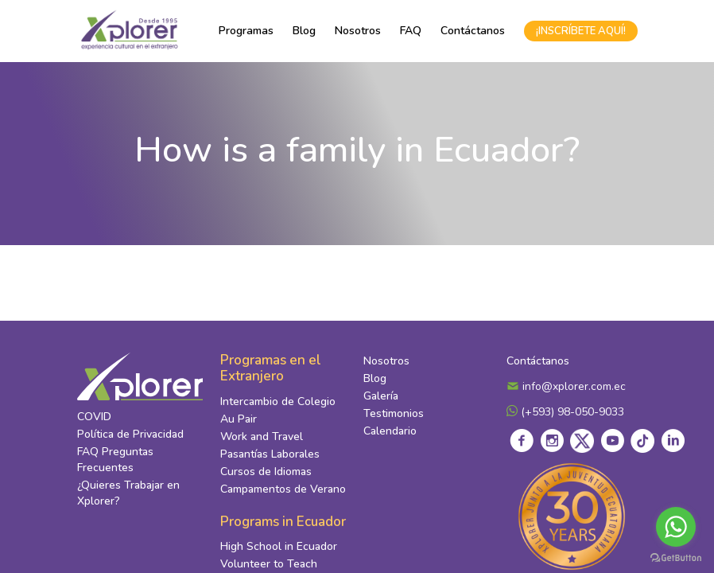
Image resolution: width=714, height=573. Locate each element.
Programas (246, 30)
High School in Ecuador (278, 546)
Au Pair (238, 419)
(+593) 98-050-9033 (565, 411)
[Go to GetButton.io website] (675, 557)
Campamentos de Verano (283, 489)
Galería (380, 395)
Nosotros (358, 30)
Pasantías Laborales (270, 454)
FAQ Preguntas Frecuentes (115, 459)
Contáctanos (472, 30)
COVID (94, 416)
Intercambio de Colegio (278, 401)
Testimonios (393, 413)
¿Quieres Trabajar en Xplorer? (128, 493)
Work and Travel (261, 436)
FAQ (410, 30)
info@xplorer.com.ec (566, 386)
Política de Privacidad (130, 434)
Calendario (390, 431)
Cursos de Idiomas (266, 471)
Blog (304, 30)
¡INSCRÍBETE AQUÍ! (581, 31)
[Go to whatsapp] (676, 527)
